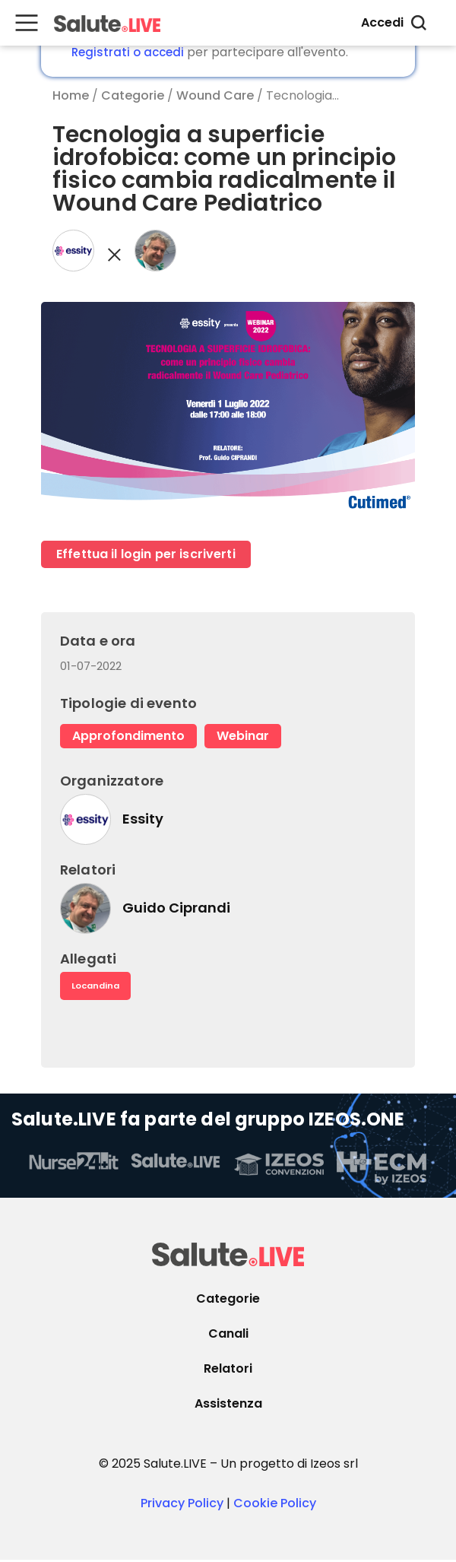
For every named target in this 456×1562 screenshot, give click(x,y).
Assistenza (228, 1405)
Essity (142, 819)
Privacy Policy (182, 1505)
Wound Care (215, 95)
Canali (228, 1336)
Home (70, 95)
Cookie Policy (274, 1505)
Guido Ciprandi (176, 908)
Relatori (228, 1370)
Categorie (132, 95)
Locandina (98, 987)
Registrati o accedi (127, 52)
